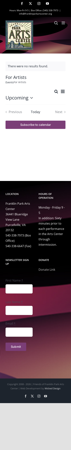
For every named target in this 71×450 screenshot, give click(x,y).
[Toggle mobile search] (56, 23)
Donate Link (47, 270)
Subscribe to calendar (35, 125)
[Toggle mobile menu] (63, 23)
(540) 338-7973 (50, 10)
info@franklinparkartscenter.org (35, 13)
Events (10, 82)
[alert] (35, 66)
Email (10, 323)
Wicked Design (52, 388)
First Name (14, 280)
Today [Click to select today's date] (35, 112)
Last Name (14, 302)
